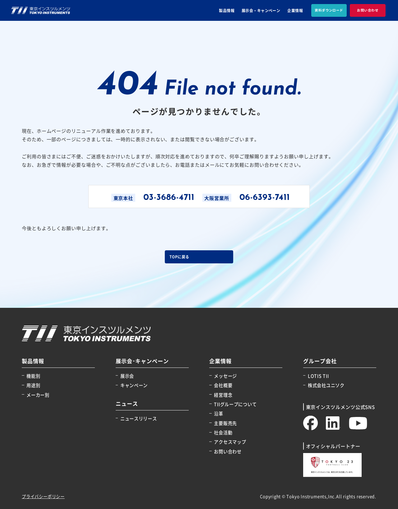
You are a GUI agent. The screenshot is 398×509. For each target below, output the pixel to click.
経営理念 (223, 394)
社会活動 (223, 432)
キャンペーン (134, 385)
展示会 (127, 375)
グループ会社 (320, 361)
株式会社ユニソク (326, 385)
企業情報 (295, 10)
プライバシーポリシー (43, 496)
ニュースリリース (138, 418)
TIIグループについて (235, 404)
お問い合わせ (227, 451)
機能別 (33, 375)
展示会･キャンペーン (142, 361)
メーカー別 (37, 394)
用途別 (33, 385)
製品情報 (226, 10)
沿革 (218, 413)
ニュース (127, 403)
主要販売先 (225, 423)
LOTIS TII (318, 375)
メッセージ (225, 375)
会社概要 (223, 385)
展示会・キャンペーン (261, 10)
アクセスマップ (230, 441)
